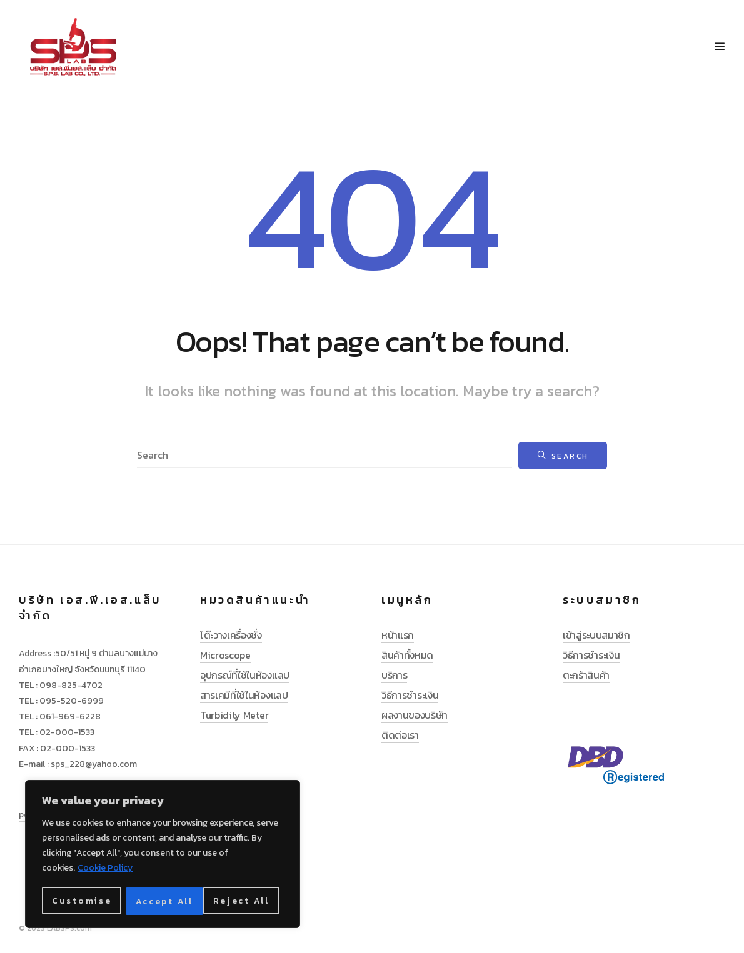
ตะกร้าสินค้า (586, 674)
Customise (81, 900)
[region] (162, 855)
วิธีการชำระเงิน (409, 694)
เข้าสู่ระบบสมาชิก (596, 634)
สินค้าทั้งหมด (407, 654)
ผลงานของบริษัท (414, 714)
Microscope (225, 654)
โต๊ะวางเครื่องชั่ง (231, 634)
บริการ (394, 674)
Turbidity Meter (234, 714)
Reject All (163, 900)
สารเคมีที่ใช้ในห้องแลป (244, 694)
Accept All (244, 900)
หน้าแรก (397, 634)
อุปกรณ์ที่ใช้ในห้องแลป (244, 674)
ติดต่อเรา (400, 734)
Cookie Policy (105, 869)
